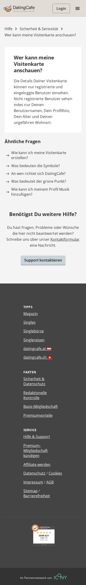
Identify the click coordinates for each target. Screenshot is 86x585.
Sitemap (30, 490)
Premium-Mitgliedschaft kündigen (35, 450)
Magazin (30, 313)
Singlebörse (33, 331)
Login (61, 8)
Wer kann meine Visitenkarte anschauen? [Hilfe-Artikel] (40, 34)
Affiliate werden (36, 464)
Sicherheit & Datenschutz (34, 381)
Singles (29, 322)
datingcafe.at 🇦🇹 (37, 348)
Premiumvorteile (38, 415)
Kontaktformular (65, 239)
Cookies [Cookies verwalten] (55, 473)
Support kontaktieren (43, 260)
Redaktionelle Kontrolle (35, 395)
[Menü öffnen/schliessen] (77, 8)
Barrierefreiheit (36, 495)
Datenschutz (34, 473)
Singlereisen (33, 339)
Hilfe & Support (36, 436)
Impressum (33, 482)
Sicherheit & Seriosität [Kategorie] (39, 28)
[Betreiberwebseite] (60, 576)
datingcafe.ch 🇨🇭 (37, 357)
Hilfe (8, 28)
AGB (50, 482)
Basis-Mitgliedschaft (40, 406)
